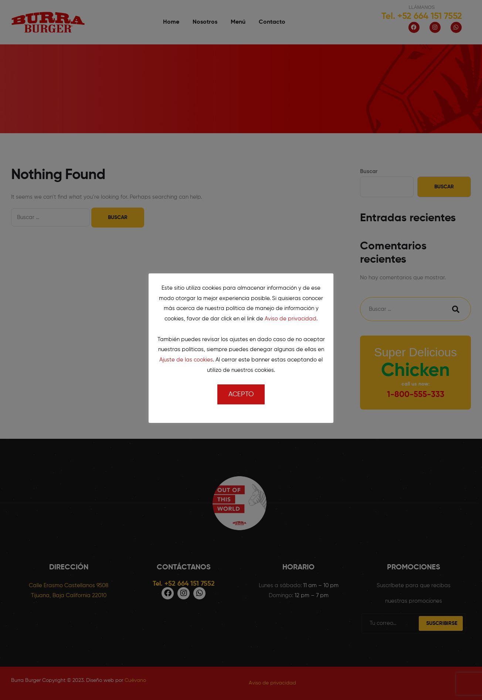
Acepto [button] (241, 394)
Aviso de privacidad (290, 319)
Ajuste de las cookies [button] (186, 360)
